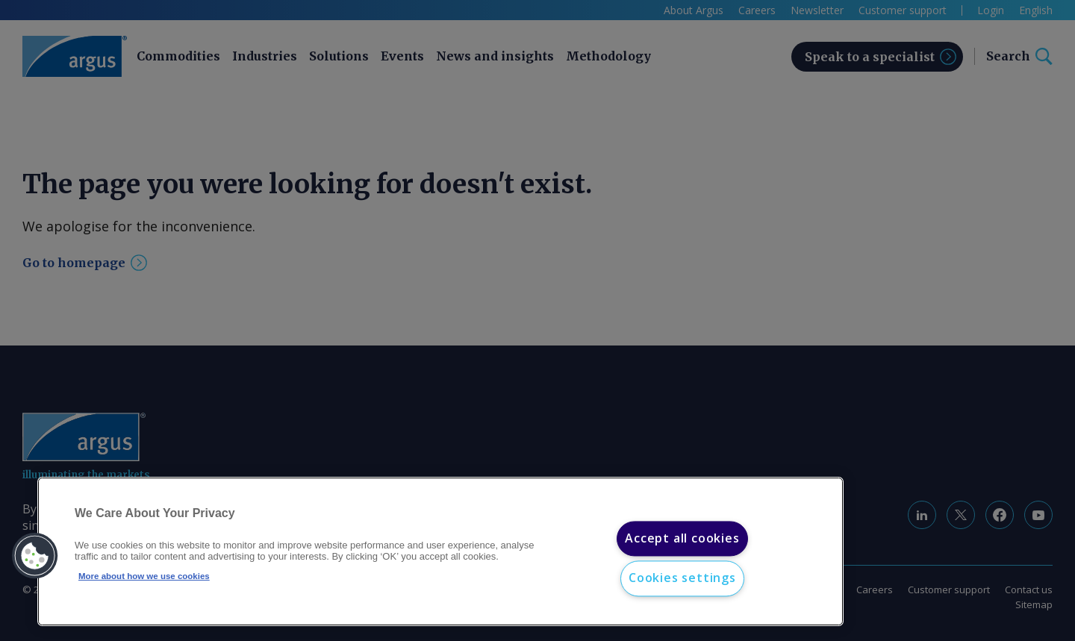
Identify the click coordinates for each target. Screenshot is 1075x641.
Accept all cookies (682, 538)
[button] (35, 556)
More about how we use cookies (144, 576)
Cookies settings (682, 578)
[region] (440, 552)
